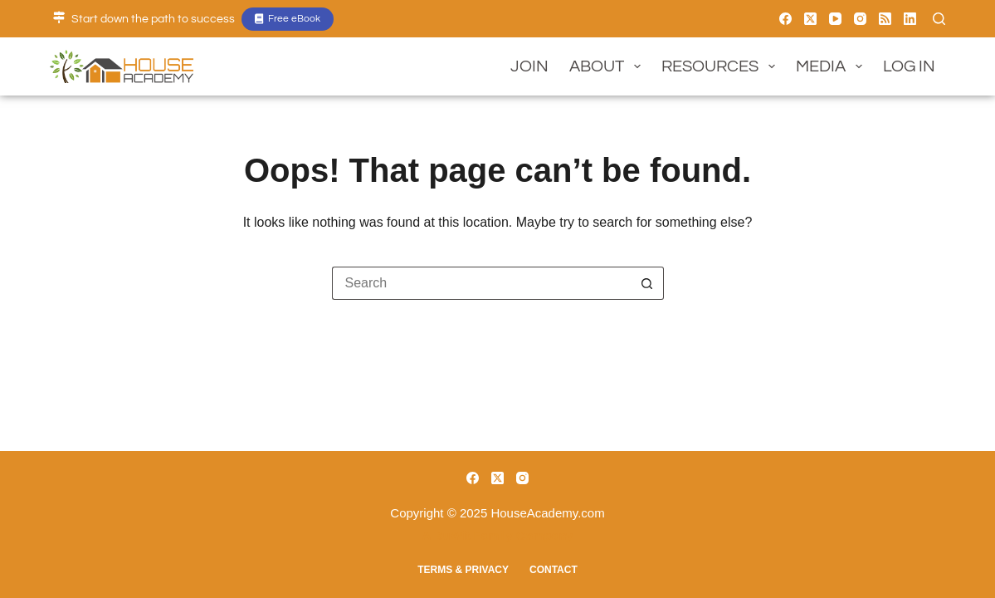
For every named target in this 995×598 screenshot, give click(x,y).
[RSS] (885, 18)
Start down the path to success (153, 19)
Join (529, 66)
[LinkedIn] (910, 18)
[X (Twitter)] (810, 18)
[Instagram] (860, 18)
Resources (721, 66)
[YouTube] (835, 18)
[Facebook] (785, 18)
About (608, 66)
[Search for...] (481, 283)
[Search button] (647, 283)
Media (832, 66)
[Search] (939, 18)
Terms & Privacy (463, 570)
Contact (553, 570)
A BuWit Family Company (497, 535)
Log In (909, 66)
